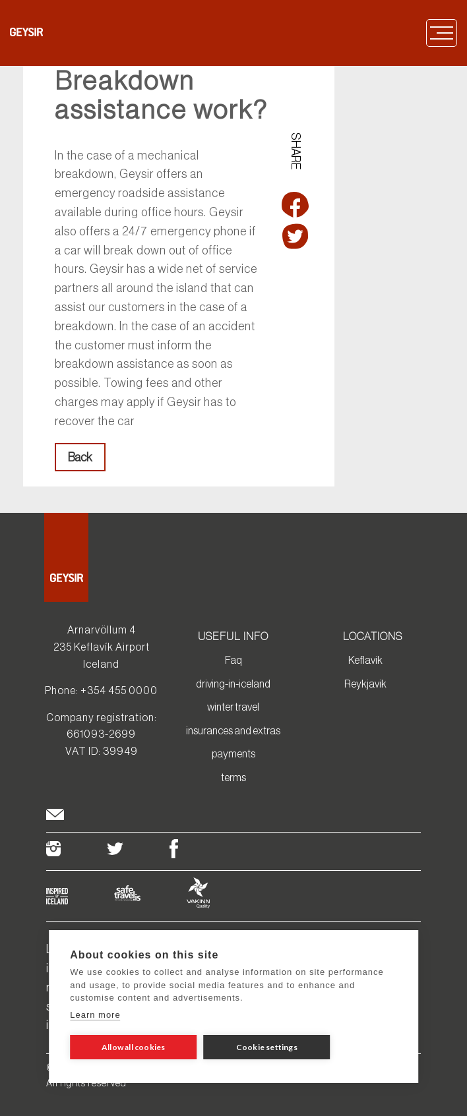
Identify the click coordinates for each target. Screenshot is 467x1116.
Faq (233, 660)
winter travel (233, 707)
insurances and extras (233, 730)
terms (233, 777)
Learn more (95, 1015)
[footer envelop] (55, 816)
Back (80, 457)
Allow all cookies (133, 1047)
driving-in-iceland (233, 684)
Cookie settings (266, 1047)
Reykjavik (365, 684)
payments (233, 753)
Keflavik (365, 660)
